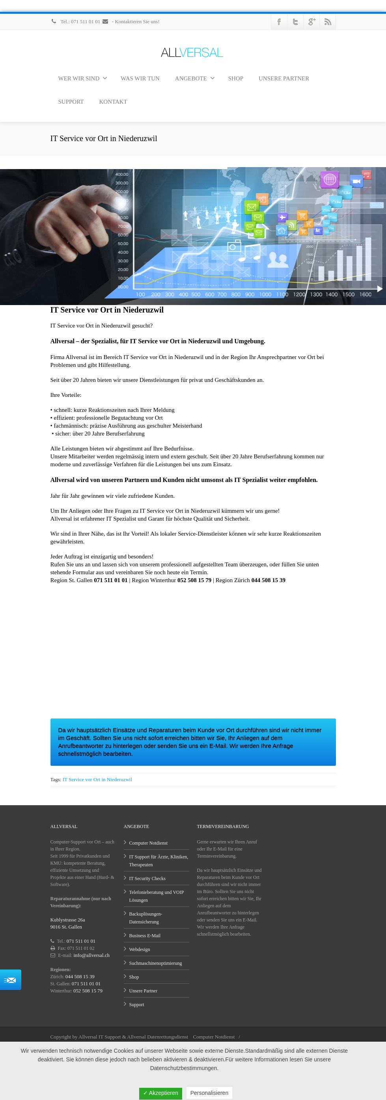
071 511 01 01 (80, 941)
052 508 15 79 (87, 991)
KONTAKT (113, 102)
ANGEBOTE (195, 78)
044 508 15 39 (79, 976)
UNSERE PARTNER (284, 78)
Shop (134, 977)
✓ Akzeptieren (160, 1093)
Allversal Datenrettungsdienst (157, 1037)
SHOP (235, 78)
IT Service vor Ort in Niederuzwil (97, 779)
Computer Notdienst (148, 843)
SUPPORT (71, 102)
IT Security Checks (147, 878)
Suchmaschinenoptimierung (155, 963)
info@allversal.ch (90, 955)
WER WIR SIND (83, 78)
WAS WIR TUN (140, 78)
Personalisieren (209, 1093)
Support (136, 1004)
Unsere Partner (143, 991)
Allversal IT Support (99, 1037)
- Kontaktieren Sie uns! (131, 21)
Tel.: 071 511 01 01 (76, 21)
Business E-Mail (145, 935)
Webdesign (139, 949)
